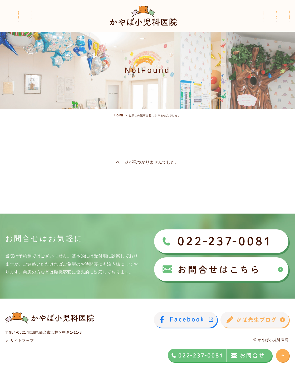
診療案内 (217, 21)
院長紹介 (71, 21)
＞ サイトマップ (19, 340)
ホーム (11, 21)
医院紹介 (40, 21)
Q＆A (284, 21)
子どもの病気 (252, 21)
